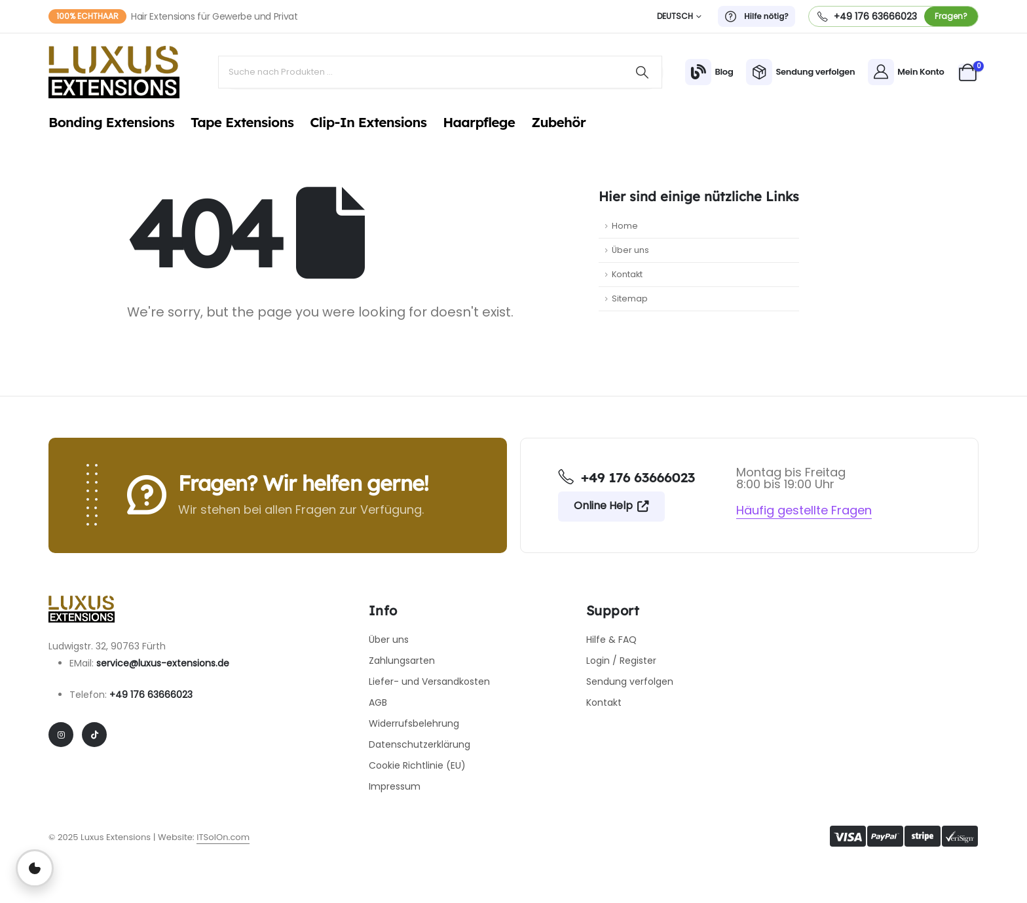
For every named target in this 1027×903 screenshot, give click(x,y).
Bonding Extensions (111, 121)
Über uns (630, 250)
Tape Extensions (242, 121)
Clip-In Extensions (368, 121)
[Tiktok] (94, 734)
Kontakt (627, 274)
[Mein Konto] (906, 72)
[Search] (642, 72)
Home (625, 225)
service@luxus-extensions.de (162, 663)
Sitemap (630, 298)
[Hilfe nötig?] (756, 16)
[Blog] (709, 72)
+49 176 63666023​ (151, 694)
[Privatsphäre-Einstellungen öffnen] (35, 868)
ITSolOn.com (223, 837)
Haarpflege (479, 121)
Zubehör (558, 121)
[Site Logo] (113, 72)
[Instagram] (60, 734)
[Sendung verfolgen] (800, 72)
